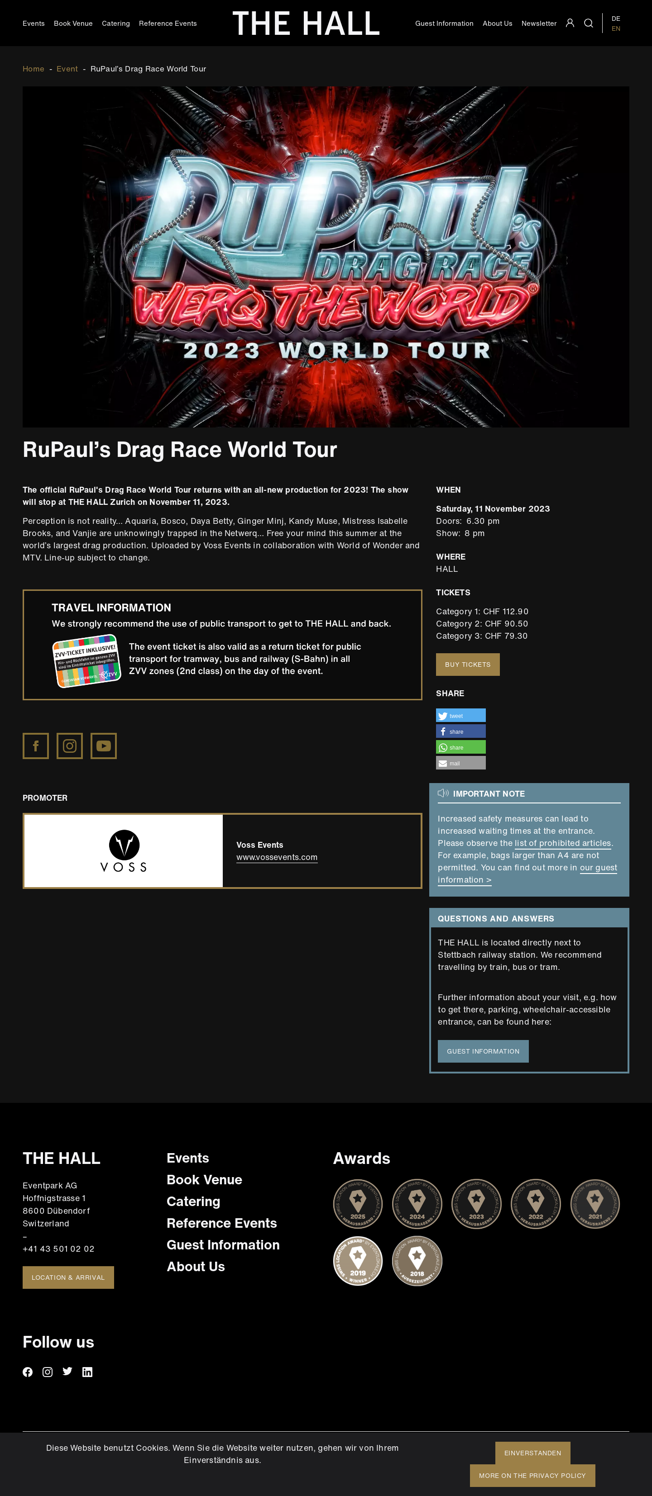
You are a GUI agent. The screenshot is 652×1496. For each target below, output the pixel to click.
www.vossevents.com (277, 857)
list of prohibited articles (563, 843)
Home (33, 68)
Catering (116, 23)
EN (616, 28)
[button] (461, 715)
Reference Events (168, 23)
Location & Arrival (68, 1277)
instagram (48, 1372)
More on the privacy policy (532, 1475)
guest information (483, 1051)
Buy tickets (468, 664)
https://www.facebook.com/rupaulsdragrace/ (36, 739)
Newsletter (539, 23)
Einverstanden (532, 1453)
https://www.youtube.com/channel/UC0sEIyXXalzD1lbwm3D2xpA (104, 739)
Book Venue (73, 23)
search (588, 23)
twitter (67, 1372)
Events (34, 23)
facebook (28, 1372)
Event (67, 68)
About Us (498, 23)
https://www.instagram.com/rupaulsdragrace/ (70, 739)
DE (616, 18)
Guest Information (444, 23)
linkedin (87, 1372)
